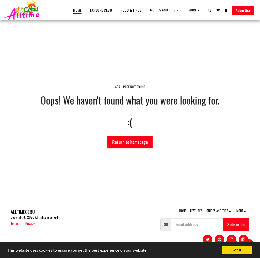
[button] (165, 10)
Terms (15, 223)
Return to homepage (130, 142)
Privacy (30, 223)
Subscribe (236, 224)
